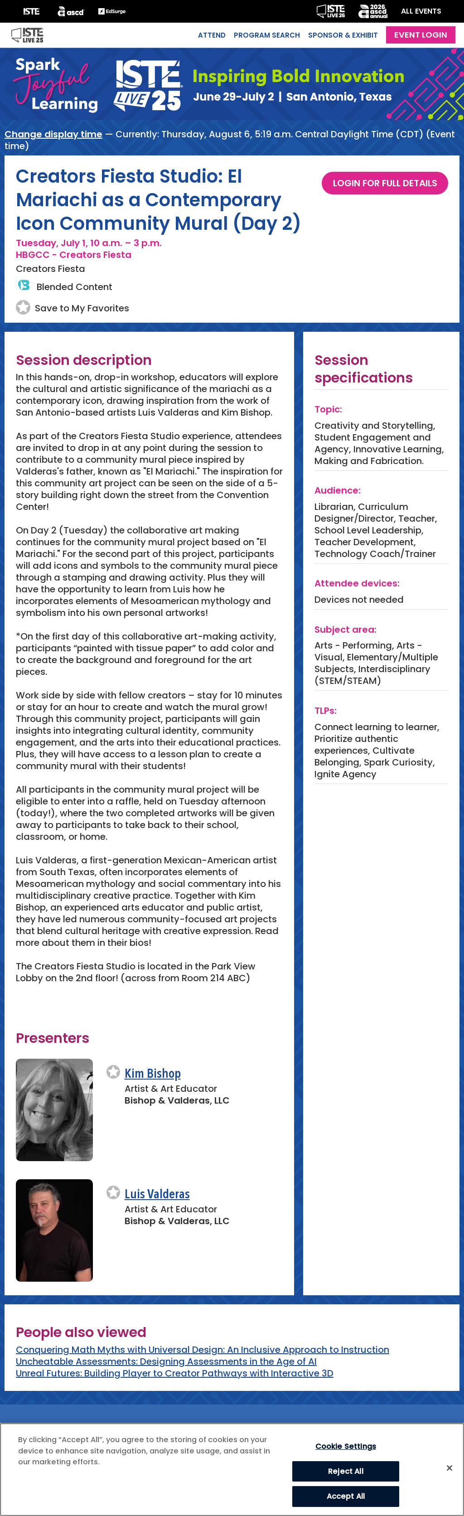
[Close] (449, 1468)
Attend (212, 35)
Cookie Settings (345, 1446)
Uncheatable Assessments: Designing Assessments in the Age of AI (166, 1361)
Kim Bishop (153, 1074)
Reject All (345, 1471)
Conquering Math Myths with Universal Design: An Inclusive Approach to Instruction (202, 1349)
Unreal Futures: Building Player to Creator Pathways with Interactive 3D (175, 1373)
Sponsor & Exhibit (343, 35)
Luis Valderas (157, 1194)
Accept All (346, 1496)
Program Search (267, 35)
